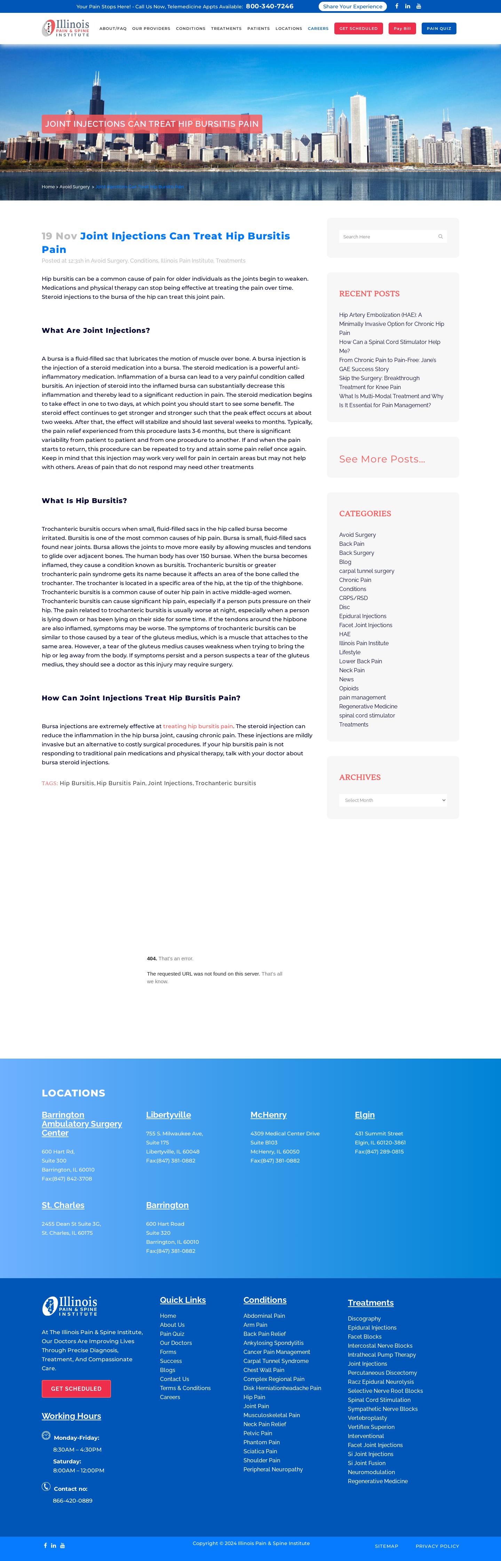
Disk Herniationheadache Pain (282, 1357)
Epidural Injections (363, 616)
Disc (344, 607)
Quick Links (183, 1269)
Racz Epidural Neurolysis (381, 1350)
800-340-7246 (269, 6)
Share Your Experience (352, 6)
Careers (170, 1366)
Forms (168, 1320)
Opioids (349, 688)
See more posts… (382, 459)
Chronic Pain (355, 580)
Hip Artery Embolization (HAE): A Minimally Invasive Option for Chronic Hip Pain (391, 324)
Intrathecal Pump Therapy (382, 1323)
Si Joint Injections (370, 1423)
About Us (172, 1293)
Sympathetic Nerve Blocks (383, 1377)
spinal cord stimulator (367, 715)
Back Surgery (356, 553)
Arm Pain (255, 1293)
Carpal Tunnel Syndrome (276, 1329)
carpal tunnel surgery (367, 571)
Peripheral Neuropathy (273, 1438)
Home (48, 186)
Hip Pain (254, 1366)
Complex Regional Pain (274, 1348)
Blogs (167, 1339)
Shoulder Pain (262, 1429)
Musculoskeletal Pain (272, 1384)
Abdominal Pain (264, 1284)
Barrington (167, 1174)
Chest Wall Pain (264, 1339)
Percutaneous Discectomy (382, 1341)
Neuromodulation (371, 1441)
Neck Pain (352, 670)
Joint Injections (170, 783)
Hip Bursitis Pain (121, 783)
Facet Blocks (365, 1305)
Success (171, 1329)
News (346, 679)
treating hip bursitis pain (198, 726)
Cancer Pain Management (277, 1320)
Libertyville (168, 1083)
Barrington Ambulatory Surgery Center (82, 1093)
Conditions (144, 260)
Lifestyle (349, 652)
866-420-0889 (73, 1469)
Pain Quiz (172, 1302)
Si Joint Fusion (366, 1432)
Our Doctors (176, 1311)
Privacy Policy (437, 1515)
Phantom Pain (262, 1411)
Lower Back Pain (360, 661)
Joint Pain (256, 1375)
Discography (364, 1287)
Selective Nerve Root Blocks (385, 1359)
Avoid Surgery (74, 186)
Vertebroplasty (367, 1386)
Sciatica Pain (260, 1420)
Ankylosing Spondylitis (274, 1311)
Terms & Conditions (185, 1357)
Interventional (366, 1405)
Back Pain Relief (265, 1302)
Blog (345, 562)
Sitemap (386, 1515)
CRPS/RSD (353, 598)
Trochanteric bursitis (225, 783)
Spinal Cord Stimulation (379, 1368)
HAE (345, 634)
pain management (362, 697)
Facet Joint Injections (365, 625)
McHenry (268, 1083)
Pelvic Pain (258, 1402)
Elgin (365, 1083)
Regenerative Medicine (368, 706)
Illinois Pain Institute (187, 260)
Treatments (231, 260)
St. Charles (63, 1174)
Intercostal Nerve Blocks (380, 1314)
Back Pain (351, 544)
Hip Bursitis (77, 783)
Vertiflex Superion (371, 1395)
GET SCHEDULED (76, 1357)
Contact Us (174, 1348)
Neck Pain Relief (265, 1393)
